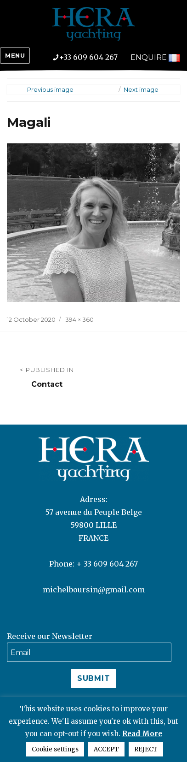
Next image (141, 89)
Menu (15, 55)
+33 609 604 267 (91, 57)
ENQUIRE (148, 57)
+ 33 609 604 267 (107, 563)
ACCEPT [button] (106, 749)
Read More (142, 733)
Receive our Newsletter (49, 636)
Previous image (50, 89)
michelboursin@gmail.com (94, 589)
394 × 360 (79, 319)
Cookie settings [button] (55, 749)
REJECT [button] (146, 749)
